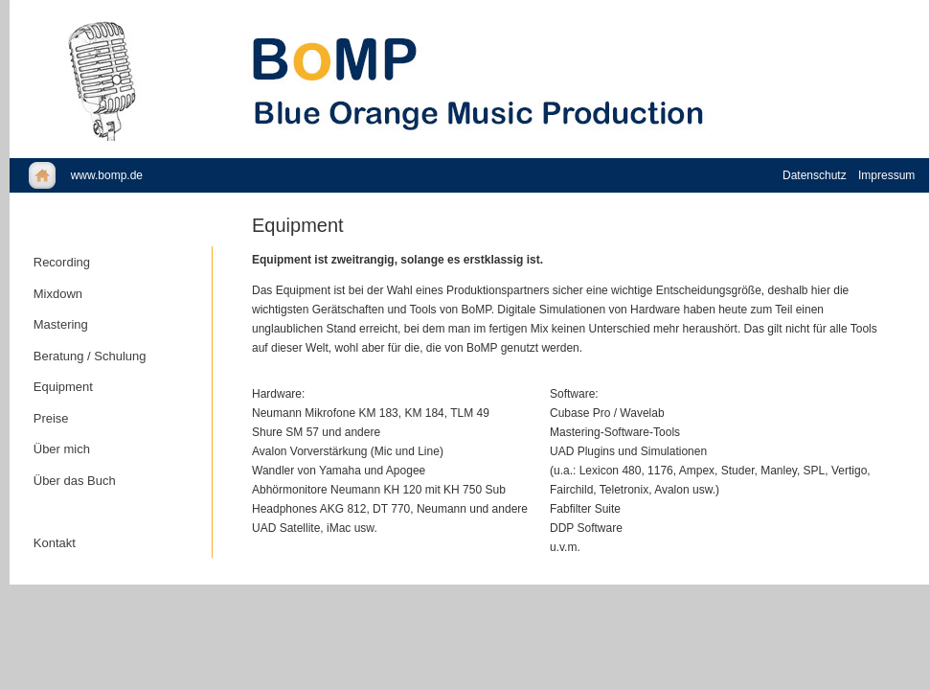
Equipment (63, 387)
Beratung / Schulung (90, 356)
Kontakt (55, 543)
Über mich (62, 449)
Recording (62, 262)
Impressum (886, 175)
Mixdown (58, 294)
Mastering (61, 324)
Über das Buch (75, 480)
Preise (51, 418)
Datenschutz (815, 175)
